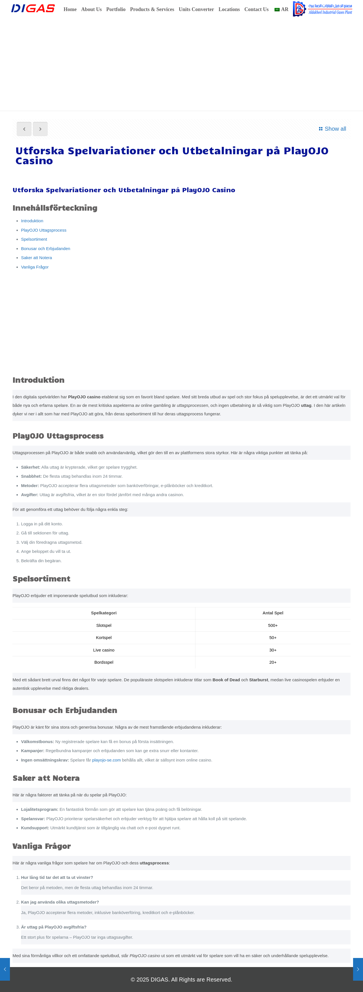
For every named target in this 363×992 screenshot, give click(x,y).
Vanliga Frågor (34, 267)
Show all (331, 129)
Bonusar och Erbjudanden (45, 248)
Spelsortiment (34, 239)
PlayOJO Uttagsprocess (43, 230)
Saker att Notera (36, 257)
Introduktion (32, 220)
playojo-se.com (106, 760)
